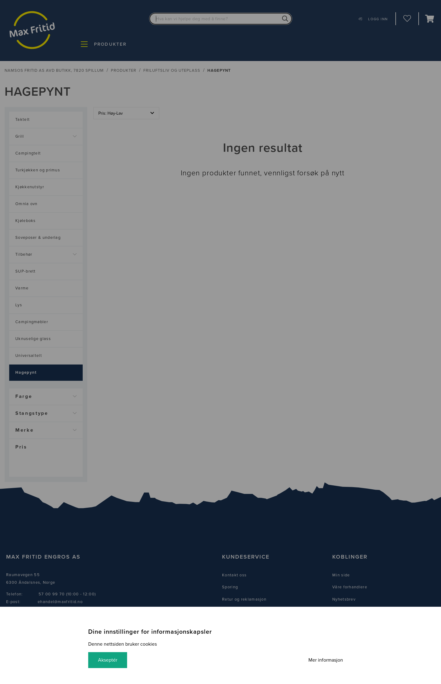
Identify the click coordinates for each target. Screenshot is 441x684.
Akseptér (107, 660)
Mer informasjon (325, 660)
